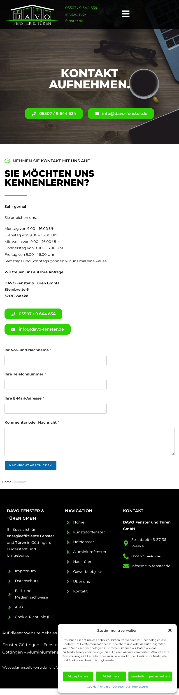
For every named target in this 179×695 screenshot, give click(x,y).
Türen (20, 542)
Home (7, 482)
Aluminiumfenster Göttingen (56, 652)
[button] (170, 630)
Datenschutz (121, 686)
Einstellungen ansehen (150, 676)
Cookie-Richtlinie (98, 686)
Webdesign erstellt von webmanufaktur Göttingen (42, 667)
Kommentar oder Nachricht (32, 422)
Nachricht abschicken (30, 465)
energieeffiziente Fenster (30, 536)
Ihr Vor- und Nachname (28, 350)
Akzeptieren (77, 676)
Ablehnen (110, 676)
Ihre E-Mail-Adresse (24, 398)
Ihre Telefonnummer (25, 374)
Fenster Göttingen (20, 644)
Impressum (140, 686)
